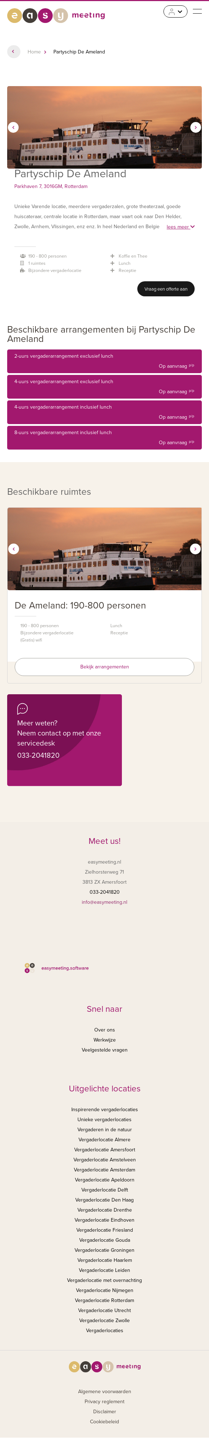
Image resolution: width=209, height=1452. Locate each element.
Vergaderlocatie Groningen (104, 1250)
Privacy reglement (104, 1402)
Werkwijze (105, 1040)
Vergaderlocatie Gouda (104, 1240)
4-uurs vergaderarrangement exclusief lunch (104, 388)
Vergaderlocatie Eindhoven (104, 1220)
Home (34, 52)
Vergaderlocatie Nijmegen (104, 1290)
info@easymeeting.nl (104, 902)
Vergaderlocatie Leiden (104, 1270)
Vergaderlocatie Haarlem (104, 1260)
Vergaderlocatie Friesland (104, 1230)
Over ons (104, 1030)
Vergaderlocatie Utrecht (104, 1310)
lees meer (181, 227)
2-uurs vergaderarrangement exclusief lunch (104, 362)
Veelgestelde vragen (105, 1050)
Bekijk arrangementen (104, 667)
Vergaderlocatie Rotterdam (104, 1300)
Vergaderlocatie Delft (104, 1190)
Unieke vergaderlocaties (104, 1120)
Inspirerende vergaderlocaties (104, 1109)
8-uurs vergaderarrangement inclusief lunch (104, 438)
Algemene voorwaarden (104, 1391)
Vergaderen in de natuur (104, 1130)
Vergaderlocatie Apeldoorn (104, 1180)
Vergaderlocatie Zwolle (104, 1320)
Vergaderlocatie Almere (104, 1140)
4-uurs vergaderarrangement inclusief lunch (104, 413)
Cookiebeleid (104, 1422)
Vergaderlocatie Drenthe (104, 1210)
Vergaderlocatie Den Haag (104, 1200)
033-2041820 (38, 755)
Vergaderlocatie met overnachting (104, 1280)
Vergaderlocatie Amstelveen (104, 1160)
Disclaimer (104, 1412)
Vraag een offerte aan (165, 289)
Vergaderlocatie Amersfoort (104, 1150)
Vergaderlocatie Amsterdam (104, 1170)
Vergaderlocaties (104, 1331)
